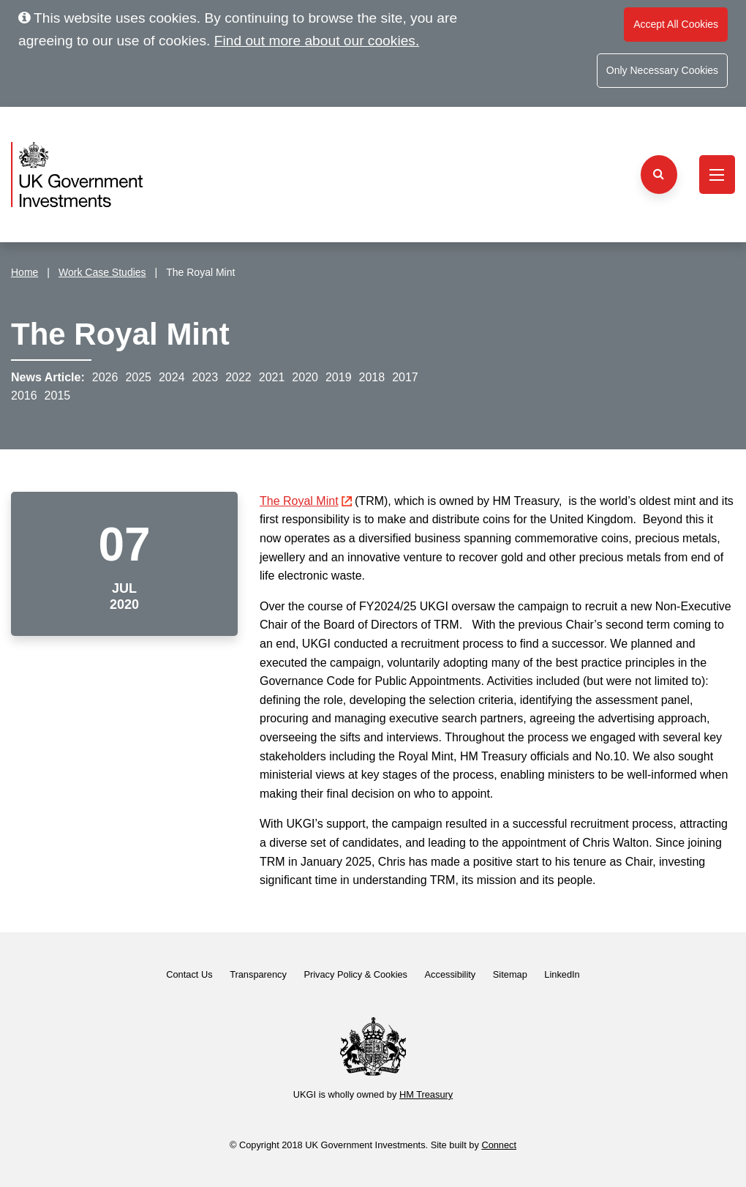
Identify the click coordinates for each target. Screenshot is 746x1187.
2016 (24, 395)
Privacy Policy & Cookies (355, 974)
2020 (305, 377)
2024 (172, 377)
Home (24, 272)
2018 (372, 377)
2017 (405, 377)
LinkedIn (561, 974)
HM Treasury (426, 1094)
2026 (105, 377)
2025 (138, 377)
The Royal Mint (306, 501)
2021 (272, 377)
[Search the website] (659, 174)
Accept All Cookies (675, 24)
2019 (338, 377)
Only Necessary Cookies (662, 70)
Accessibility (450, 974)
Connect (498, 1144)
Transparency (258, 974)
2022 (238, 377)
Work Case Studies (102, 272)
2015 (58, 395)
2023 (205, 377)
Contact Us (189, 974)
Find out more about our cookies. (317, 40)
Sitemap (510, 974)
